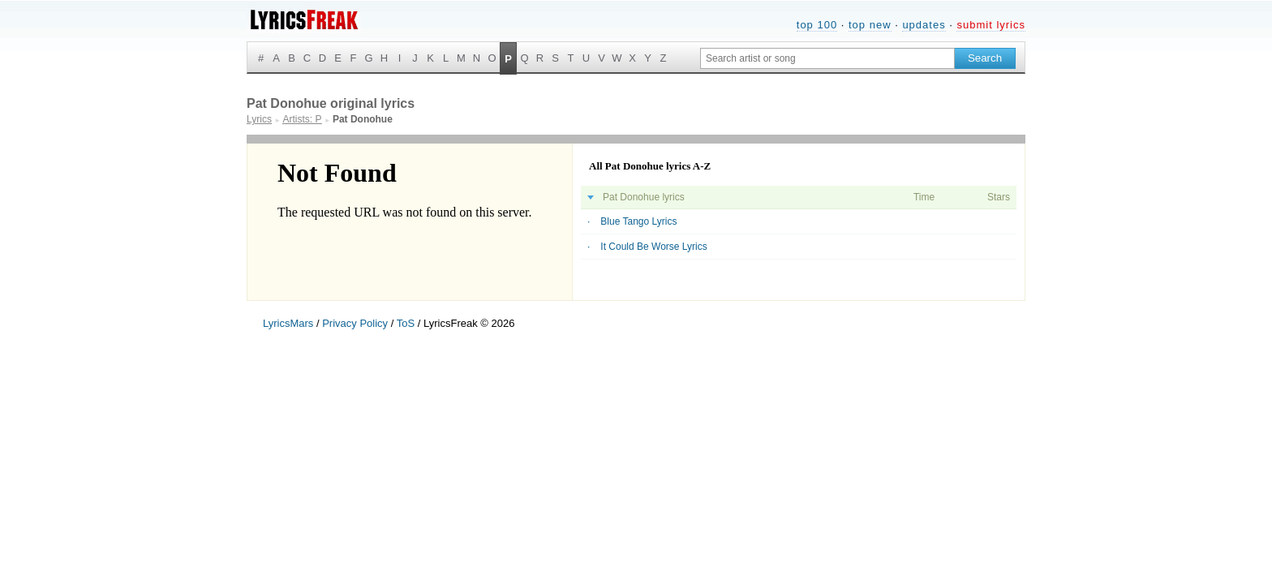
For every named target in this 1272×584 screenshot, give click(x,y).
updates (923, 25)
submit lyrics (990, 25)
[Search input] (827, 58)
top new (870, 25)
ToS (406, 323)
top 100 (817, 25)
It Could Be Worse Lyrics (653, 246)
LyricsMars (288, 323)
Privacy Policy (355, 323)
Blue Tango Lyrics (638, 221)
